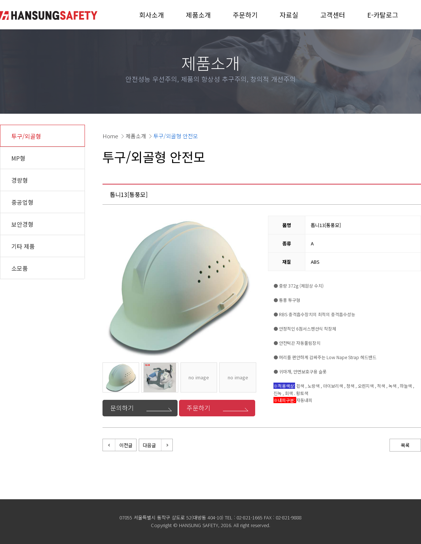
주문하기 (245, 14)
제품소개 (198, 14)
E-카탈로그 (382, 14)
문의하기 (122, 407)
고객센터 (332, 14)
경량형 (19, 180)
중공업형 (22, 202)
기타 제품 (23, 246)
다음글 (149, 445)
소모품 (19, 268)
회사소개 (151, 14)
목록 (405, 445)
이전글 (126, 445)
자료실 (289, 14)
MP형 (18, 158)
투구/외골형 (26, 136)
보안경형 (22, 224)
